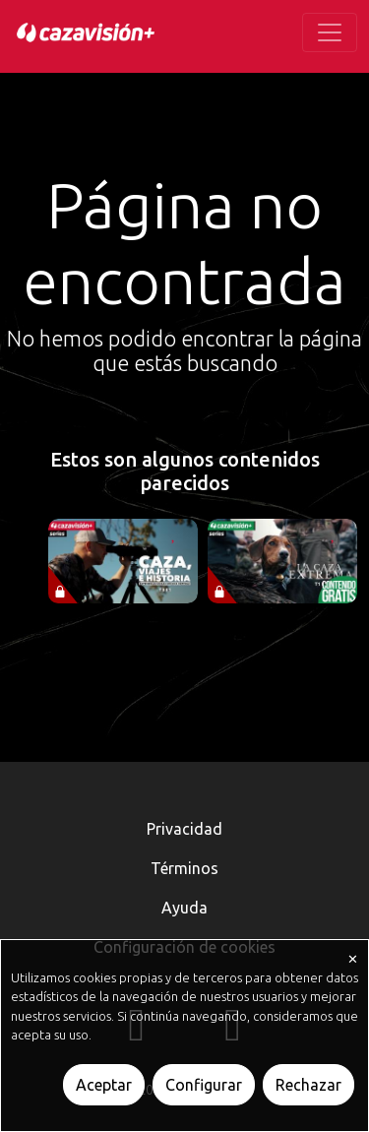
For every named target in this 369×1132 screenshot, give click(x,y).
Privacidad (184, 829)
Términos (184, 868)
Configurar (203, 1085)
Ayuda (184, 907)
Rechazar (308, 1085)
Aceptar (104, 1085)
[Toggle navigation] (329, 32)
